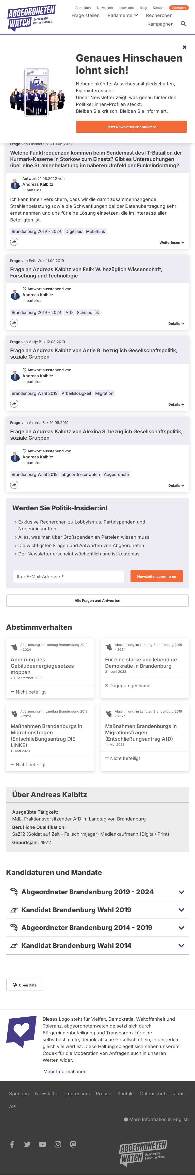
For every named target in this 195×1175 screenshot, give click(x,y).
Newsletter (105, 8)
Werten (51, 1060)
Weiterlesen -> (171, 242)
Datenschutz (154, 1093)
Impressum (77, 1093)
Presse (103, 1093)
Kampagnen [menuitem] (161, 24)
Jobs (179, 1093)
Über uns (126, 8)
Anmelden (83, 8)
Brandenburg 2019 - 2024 (36, 231)
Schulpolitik (88, 312)
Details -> (176, 323)
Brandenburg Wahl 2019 (35, 393)
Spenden (179, 8)
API (13, 1106)
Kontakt (159, 8)
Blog (143, 8)
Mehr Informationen (65, 1071)
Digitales (74, 231)
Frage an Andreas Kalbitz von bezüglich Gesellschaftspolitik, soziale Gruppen (93, 353)
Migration (104, 393)
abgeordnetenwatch (81, 474)
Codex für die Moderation (71, 1053)
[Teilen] (14, 242)
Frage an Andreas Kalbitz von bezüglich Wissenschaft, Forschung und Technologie (86, 273)
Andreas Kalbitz (37, 184)
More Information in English (156, 1119)
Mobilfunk (95, 231)
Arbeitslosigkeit (76, 393)
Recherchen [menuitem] (159, 15)
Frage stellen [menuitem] (86, 15)
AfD (69, 312)
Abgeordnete (116, 474)
